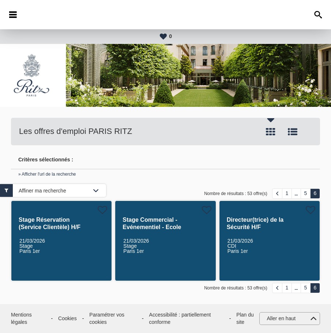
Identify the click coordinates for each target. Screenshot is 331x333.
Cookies (67, 318)
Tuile (270, 131)
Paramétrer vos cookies (106, 318)
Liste (292, 131)
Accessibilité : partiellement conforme (180, 318)
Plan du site (244, 318)
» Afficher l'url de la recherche (47, 174)
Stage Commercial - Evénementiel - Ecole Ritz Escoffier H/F (152, 227)
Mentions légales (21, 318)
